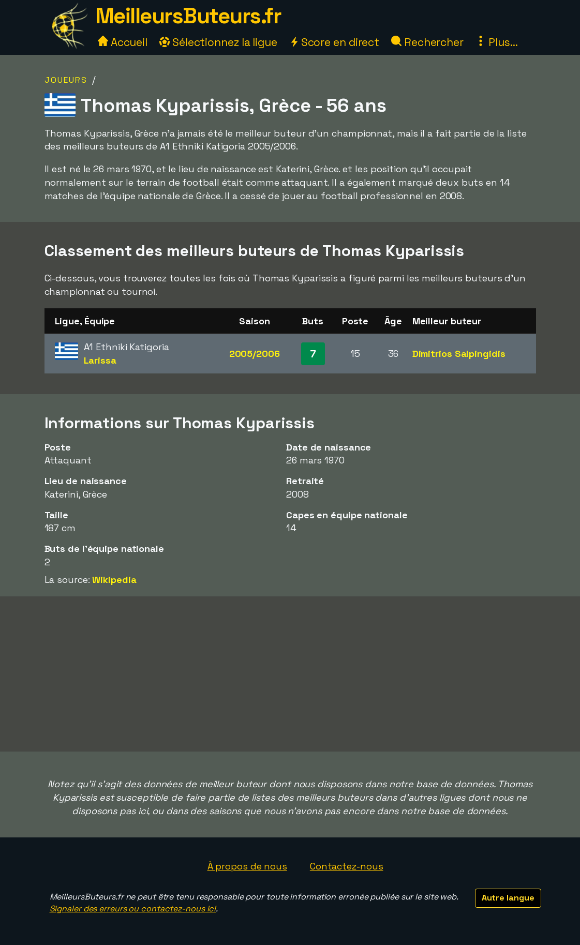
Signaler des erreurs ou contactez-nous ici (133, 908)
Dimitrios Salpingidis (458, 353)
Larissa (100, 360)
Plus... (496, 42)
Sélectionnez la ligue (218, 42)
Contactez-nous (346, 866)
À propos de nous (247, 866)
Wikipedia (114, 580)
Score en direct (334, 42)
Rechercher (427, 42)
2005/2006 (254, 353)
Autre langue (508, 897)
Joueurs (65, 79)
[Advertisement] (290, 674)
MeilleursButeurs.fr (188, 15)
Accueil (122, 42)
